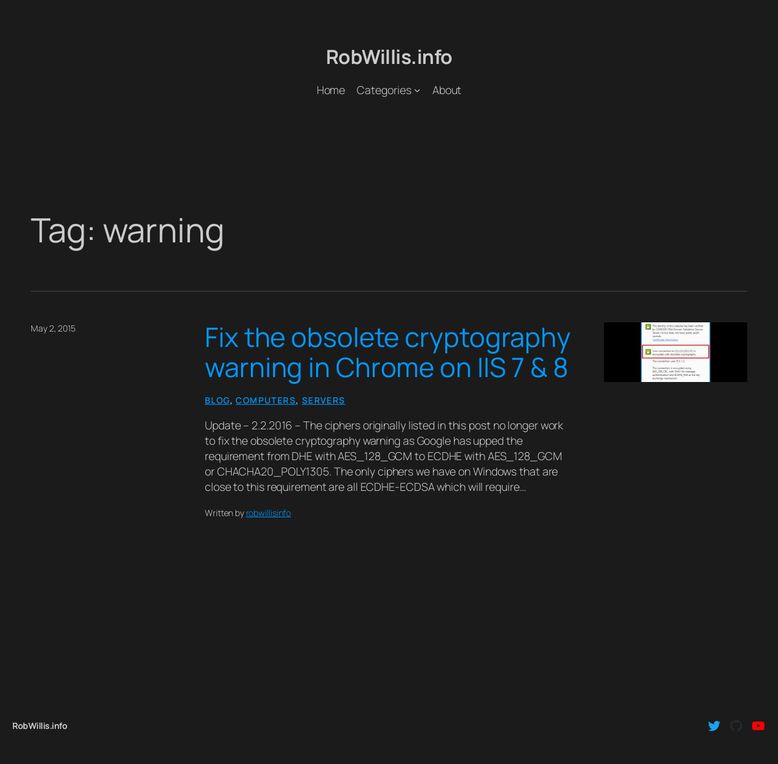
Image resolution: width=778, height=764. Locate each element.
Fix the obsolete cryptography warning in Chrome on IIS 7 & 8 (388, 352)
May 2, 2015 (53, 328)
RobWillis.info (389, 56)
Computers (266, 400)
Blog (217, 400)
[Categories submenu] (417, 90)
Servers (324, 400)
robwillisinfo (269, 513)
